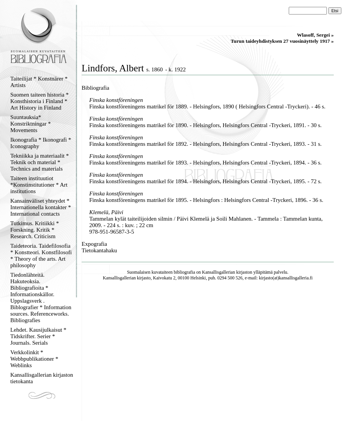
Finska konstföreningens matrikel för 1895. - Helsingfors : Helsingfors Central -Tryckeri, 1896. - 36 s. (206, 200)
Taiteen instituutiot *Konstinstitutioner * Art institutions (39, 184)
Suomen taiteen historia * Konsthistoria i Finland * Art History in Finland (39, 101)
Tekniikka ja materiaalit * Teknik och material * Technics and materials (39, 162)
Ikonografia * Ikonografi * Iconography (40, 143)
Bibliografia (95, 88)
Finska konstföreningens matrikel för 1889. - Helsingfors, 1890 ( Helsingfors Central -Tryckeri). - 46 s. (207, 106)
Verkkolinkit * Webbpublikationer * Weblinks (34, 358)
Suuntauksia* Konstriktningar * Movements (30, 123)
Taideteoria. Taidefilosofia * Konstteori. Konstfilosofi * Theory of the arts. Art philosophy (41, 255)
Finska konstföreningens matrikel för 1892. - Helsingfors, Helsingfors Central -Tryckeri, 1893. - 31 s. (205, 144)
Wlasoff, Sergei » (315, 35)
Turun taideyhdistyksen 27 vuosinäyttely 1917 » (282, 41)
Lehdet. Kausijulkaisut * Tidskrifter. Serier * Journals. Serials (38, 336)
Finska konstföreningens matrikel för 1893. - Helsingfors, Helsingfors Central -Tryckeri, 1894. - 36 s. (205, 163)
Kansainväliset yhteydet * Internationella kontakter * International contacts (40, 207)
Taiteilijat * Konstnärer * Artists (39, 82)
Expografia (94, 244)
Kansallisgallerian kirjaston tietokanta (41, 378)
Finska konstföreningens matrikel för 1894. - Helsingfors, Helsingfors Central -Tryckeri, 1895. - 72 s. (205, 181)
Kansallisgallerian (218, 272)
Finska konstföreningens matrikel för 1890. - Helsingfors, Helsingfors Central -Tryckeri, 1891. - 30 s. (205, 125)
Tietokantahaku (99, 250)
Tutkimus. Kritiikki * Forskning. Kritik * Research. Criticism (34, 229)
